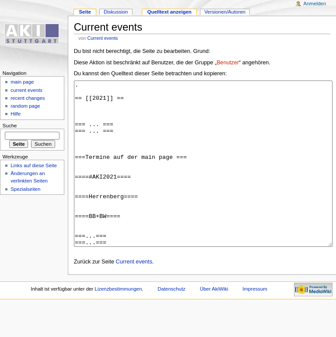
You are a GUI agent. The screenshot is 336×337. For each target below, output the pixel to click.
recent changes (27, 98)
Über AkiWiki (214, 321)
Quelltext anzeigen (169, 11)
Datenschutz (172, 321)
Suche (10, 125)
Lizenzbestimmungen (118, 321)
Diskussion (116, 11)
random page (25, 106)
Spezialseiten (25, 189)
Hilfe (15, 113)
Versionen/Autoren (224, 11)
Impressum (254, 321)
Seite (85, 11)
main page (22, 81)
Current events (102, 38)
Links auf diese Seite (33, 165)
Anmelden (315, 3)
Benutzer (228, 63)
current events (26, 90)
